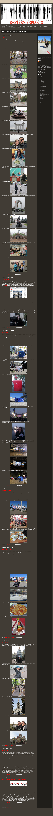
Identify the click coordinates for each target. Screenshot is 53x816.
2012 (39, 80)
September (41, 97)
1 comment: (12, 274)
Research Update (5, 750)
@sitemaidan (5, 285)
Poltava (3, 37)
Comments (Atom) (8, 807)
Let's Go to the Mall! (6, 549)
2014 (39, 77)
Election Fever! (5, 332)
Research (15, 31)
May (40, 102)
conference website (15, 789)
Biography (9, 31)
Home (3, 31)
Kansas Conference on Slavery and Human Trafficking (14, 779)
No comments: (13, 327)
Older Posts (33, 805)
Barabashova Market (6, 490)
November (41, 82)
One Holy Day (5, 642)
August (41, 98)
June (40, 101)
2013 (39, 78)
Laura (40, 61)
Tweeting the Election (6, 279)
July (40, 99)
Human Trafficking (22, 31)
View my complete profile (41, 69)
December (41, 81)
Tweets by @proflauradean (41, 72)
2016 (39, 76)
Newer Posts (4, 805)
